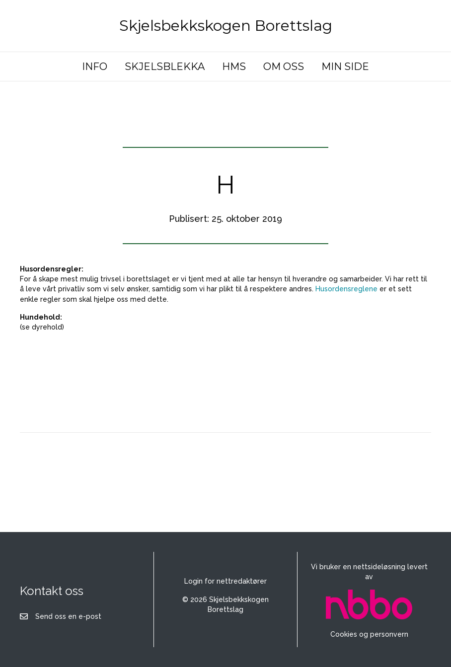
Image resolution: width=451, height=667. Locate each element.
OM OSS (283, 66)
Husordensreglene (346, 289)
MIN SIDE (345, 66)
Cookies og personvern (369, 634)
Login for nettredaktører (225, 581)
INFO (94, 66)
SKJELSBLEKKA (165, 66)
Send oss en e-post (68, 616)
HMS (234, 66)
